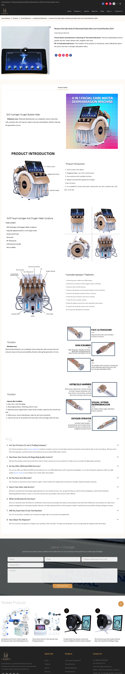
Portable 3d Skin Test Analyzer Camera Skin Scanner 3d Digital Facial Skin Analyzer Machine (77, 640)
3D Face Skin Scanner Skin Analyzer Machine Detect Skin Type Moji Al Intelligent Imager (107, 640)
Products (15, 18)
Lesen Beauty (5, 18)
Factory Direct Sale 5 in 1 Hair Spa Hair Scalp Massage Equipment (45, 640)
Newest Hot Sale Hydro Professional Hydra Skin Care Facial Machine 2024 (73, 18)
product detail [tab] (62, 87)
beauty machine (19, 473)
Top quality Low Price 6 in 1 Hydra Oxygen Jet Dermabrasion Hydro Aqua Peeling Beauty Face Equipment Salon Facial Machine (14, 640)
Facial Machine (26, 18)
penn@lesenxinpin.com (104, 666)
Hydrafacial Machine (40, 18)
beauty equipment (33, 449)
